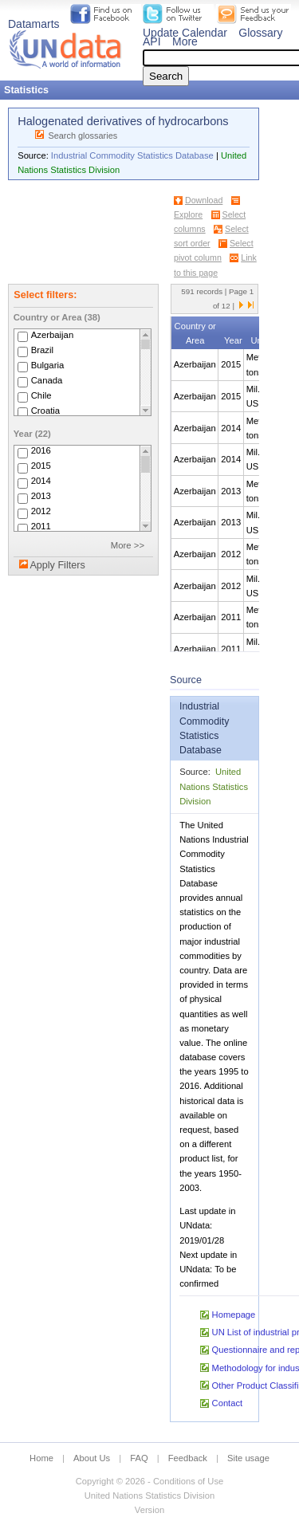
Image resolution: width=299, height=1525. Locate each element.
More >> (127, 545)
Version (149, 1510)
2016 (41, 451)
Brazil (42, 350)
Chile (41, 395)
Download (203, 200)
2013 (41, 496)
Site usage (248, 1458)
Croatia (46, 410)
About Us (91, 1458)
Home (41, 1458)
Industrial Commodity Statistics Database (132, 155)
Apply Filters (57, 565)
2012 (41, 512)
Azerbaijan (52, 335)
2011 (41, 527)
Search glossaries (82, 135)
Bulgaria (48, 365)
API (152, 41)
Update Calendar (185, 32)
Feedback (187, 1458)
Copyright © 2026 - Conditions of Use (149, 1481)
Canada (47, 380)
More (185, 41)
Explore (188, 214)
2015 (41, 466)
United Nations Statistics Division (213, 786)
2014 (41, 481)
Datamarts (34, 24)
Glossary (260, 32)
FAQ (139, 1458)
